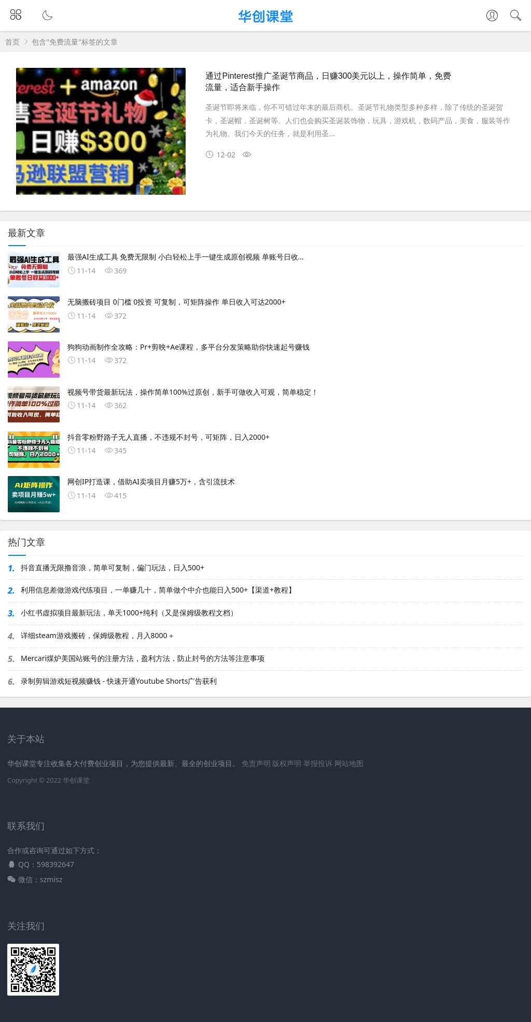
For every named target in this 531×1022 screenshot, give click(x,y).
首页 (12, 42)
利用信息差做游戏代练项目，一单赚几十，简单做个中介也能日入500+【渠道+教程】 (158, 590)
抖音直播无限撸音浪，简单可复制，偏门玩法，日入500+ (112, 567)
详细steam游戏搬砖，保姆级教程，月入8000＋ (98, 635)
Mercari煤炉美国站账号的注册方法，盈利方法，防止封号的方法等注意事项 (142, 658)
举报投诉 (317, 763)
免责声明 (256, 763)
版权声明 (286, 763)
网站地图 (349, 763)
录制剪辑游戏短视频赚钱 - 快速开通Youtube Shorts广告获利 (119, 681)
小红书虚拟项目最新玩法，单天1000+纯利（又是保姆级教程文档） (129, 612)
